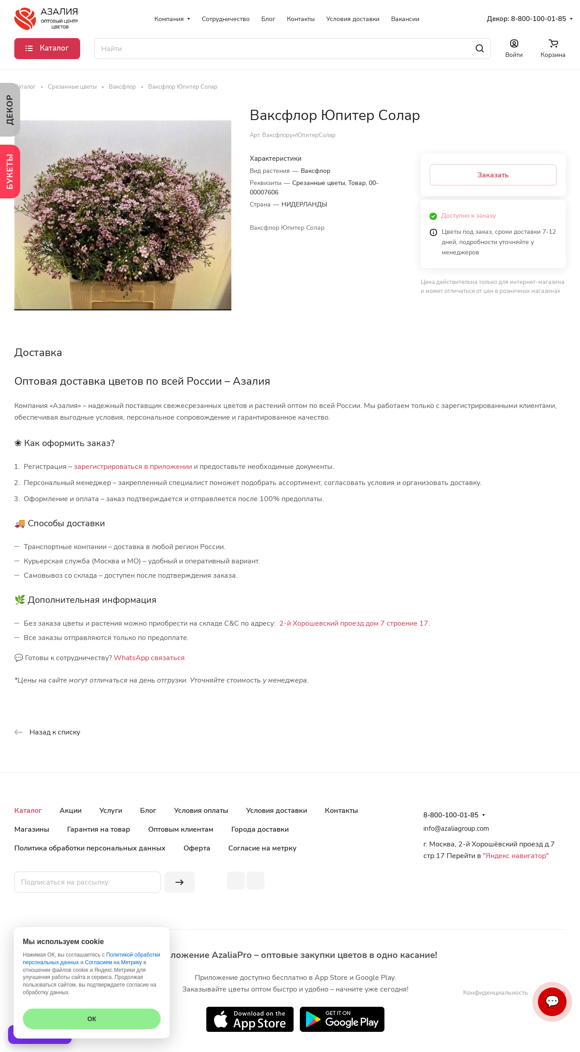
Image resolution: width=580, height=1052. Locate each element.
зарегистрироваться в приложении (133, 467)
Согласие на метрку (262, 848)
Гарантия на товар (98, 829)
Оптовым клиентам (180, 829)
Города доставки (260, 829)
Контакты (341, 811)
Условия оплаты (201, 811)
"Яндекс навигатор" (515, 856)
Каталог (28, 811)
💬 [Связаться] (552, 1001)
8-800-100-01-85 (538, 19)
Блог (148, 811)
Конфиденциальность (495, 992)
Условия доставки (276, 811)
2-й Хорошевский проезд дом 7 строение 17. (354, 623)
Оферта (196, 848)
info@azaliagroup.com (456, 828)
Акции (70, 811)
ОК (91, 1018)
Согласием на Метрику (113, 962)
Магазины (31, 829)
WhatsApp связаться (149, 658)
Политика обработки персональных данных (90, 848)
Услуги (110, 811)
